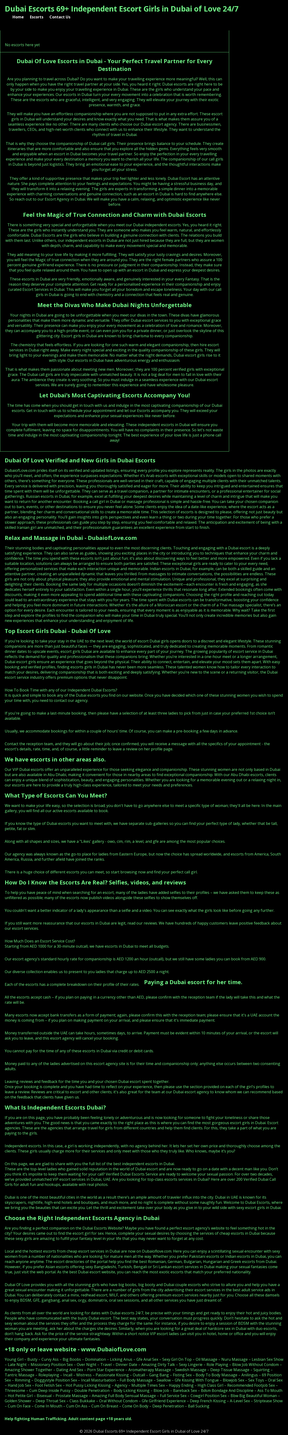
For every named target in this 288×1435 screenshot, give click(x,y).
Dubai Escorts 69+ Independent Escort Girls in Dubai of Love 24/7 (122, 9)
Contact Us (59, 17)
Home (18, 17)
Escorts (36, 17)
